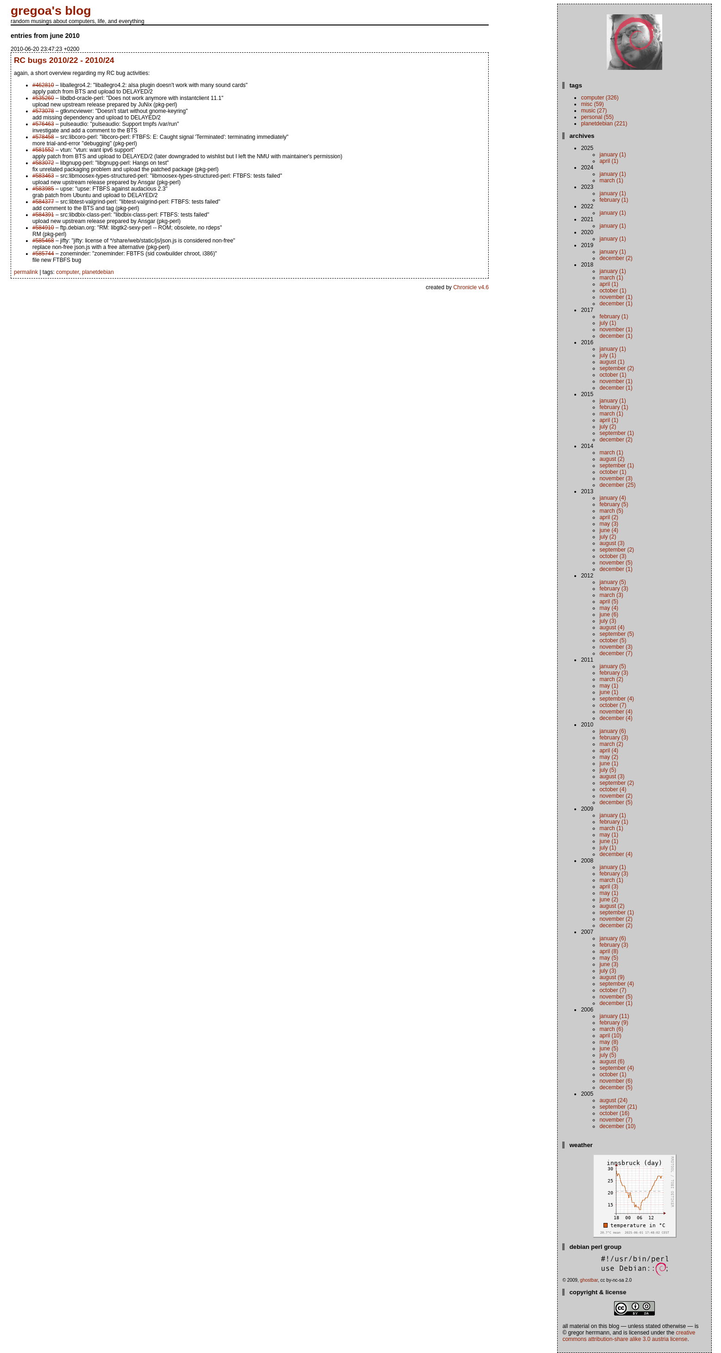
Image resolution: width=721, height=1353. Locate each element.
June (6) (608, 614)
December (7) (615, 653)
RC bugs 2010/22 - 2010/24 (64, 60)
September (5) (616, 634)
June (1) (608, 692)
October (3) (612, 556)
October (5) (612, 640)
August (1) (611, 362)
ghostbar (588, 1280)
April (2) (608, 517)
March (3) (611, 595)
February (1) (613, 200)
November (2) (615, 796)
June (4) (608, 530)
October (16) (614, 1113)
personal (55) (597, 117)
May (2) (608, 757)
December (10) (617, 1126)
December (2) (615, 258)
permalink (26, 272)
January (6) (612, 731)
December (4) (615, 718)
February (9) (613, 1022)
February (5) (613, 504)
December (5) (615, 802)
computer (67, 272)
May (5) (608, 958)
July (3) (607, 621)
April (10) (610, 1035)
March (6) (611, 1029)
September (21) (618, 1107)
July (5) (607, 770)
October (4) (612, 789)
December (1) (615, 303)
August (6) (611, 1061)
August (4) (611, 627)
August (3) (611, 543)
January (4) (612, 498)
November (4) (615, 711)
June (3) (608, 964)
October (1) (612, 290)
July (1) (607, 323)
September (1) (616, 433)
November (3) (615, 478)
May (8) (608, 1042)
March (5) (611, 511)
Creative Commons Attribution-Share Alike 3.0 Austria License (628, 1335)
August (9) (611, 977)
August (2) (611, 459)
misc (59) (592, 104)
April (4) (608, 750)
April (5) (608, 601)
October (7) (612, 705)
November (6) (615, 1081)
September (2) (616, 368)
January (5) (612, 582)
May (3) (608, 524)
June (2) (608, 899)
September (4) (616, 698)
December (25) (617, 485)
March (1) (611, 180)
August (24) (613, 1100)
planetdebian (98, 272)
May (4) (608, 608)
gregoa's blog (51, 11)
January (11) (614, 1016)
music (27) (594, 110)
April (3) (608, 886)
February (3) (613, 588)
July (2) (607, 426)
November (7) (615, 1120)
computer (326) (599, 97)
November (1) (615, 297)
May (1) (608, 686)
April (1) (608, 161)
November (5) (615, 562)
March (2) (611, 679)
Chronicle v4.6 (471, 287)
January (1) (612, 154)
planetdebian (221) (604, 123)
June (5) (608, 1048)
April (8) (608, 951)
